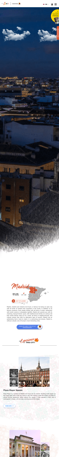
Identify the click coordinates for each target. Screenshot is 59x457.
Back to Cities (57, 33)
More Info (8, 405)
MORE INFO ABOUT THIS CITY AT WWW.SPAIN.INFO (27, 327)
